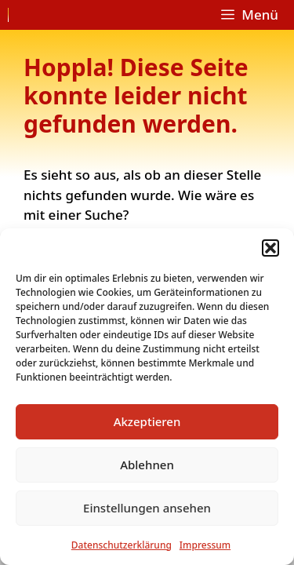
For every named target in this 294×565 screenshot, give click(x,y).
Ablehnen (147, 464)
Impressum (205, 545)
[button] (270, 248)
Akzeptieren (147, 421)
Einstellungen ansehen (147, 508)
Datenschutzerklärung (121, 545)
